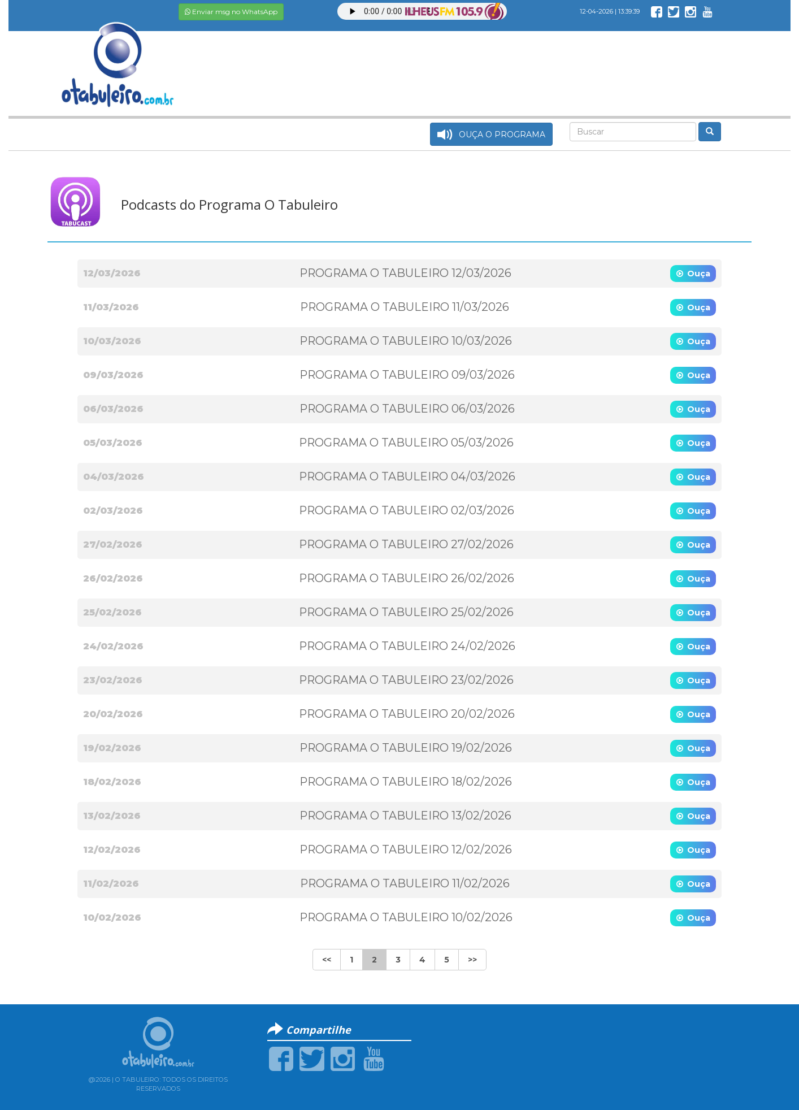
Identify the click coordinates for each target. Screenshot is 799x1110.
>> (472, 960)
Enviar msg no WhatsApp (231, 11)
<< (326, 960)
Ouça (698, 273)
